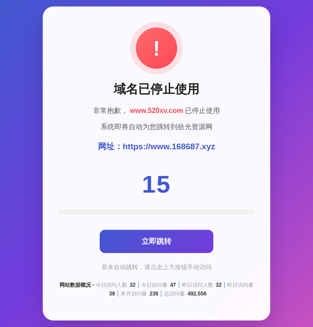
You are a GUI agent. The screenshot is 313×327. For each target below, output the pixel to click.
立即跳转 (156, 241)
